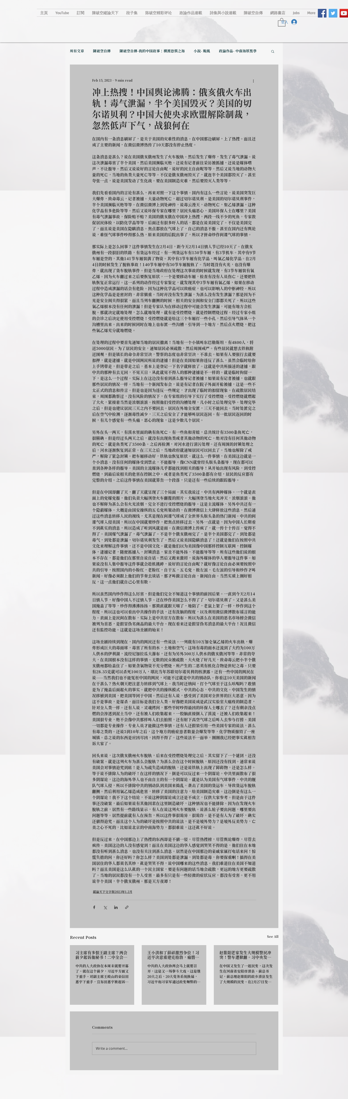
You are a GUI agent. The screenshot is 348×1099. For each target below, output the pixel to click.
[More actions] (253, 80)
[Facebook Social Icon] (322, 13)
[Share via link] (127, 907)
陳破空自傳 (102, 51)
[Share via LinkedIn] (116, 907)
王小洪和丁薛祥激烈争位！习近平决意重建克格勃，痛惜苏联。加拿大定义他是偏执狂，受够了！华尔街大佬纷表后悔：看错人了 (173, 955)
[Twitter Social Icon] (333, 13)
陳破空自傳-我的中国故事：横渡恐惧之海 (152, 51)
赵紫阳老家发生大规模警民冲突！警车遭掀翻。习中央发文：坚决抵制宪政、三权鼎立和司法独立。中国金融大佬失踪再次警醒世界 (245, 955)
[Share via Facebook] (94, 907)
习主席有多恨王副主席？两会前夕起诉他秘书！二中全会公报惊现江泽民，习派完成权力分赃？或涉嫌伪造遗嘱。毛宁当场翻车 (101, 955)
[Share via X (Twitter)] (105, 907)
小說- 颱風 (202, 51)
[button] (273, 51)
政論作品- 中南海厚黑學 (238, 51)
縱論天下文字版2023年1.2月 (112, 892)
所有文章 (77, 51)
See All (272, 937)
